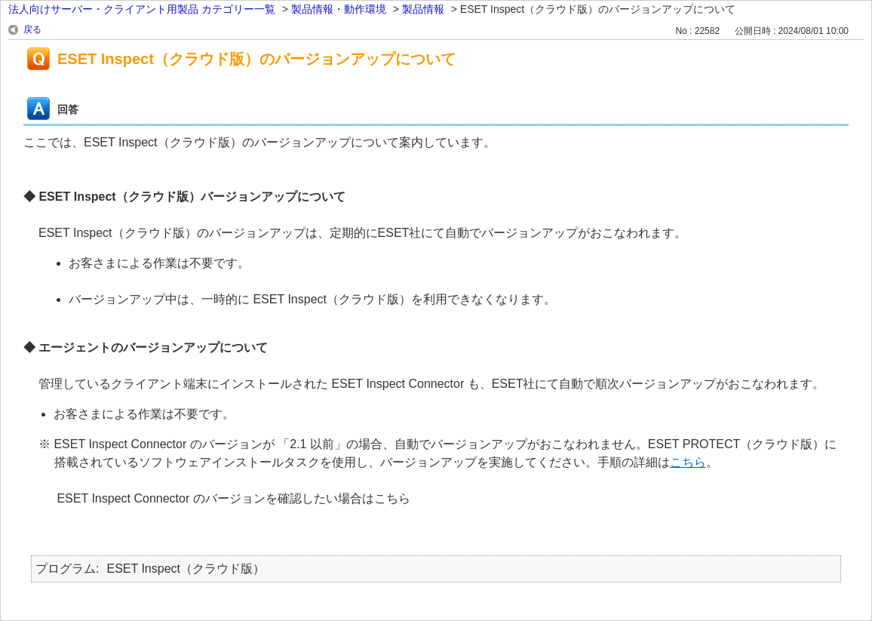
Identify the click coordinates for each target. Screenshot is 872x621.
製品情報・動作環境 (338, 9)
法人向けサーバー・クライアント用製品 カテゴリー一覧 (141, 9)
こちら (688, 462)
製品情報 (423, 9)
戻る (32, 29)
